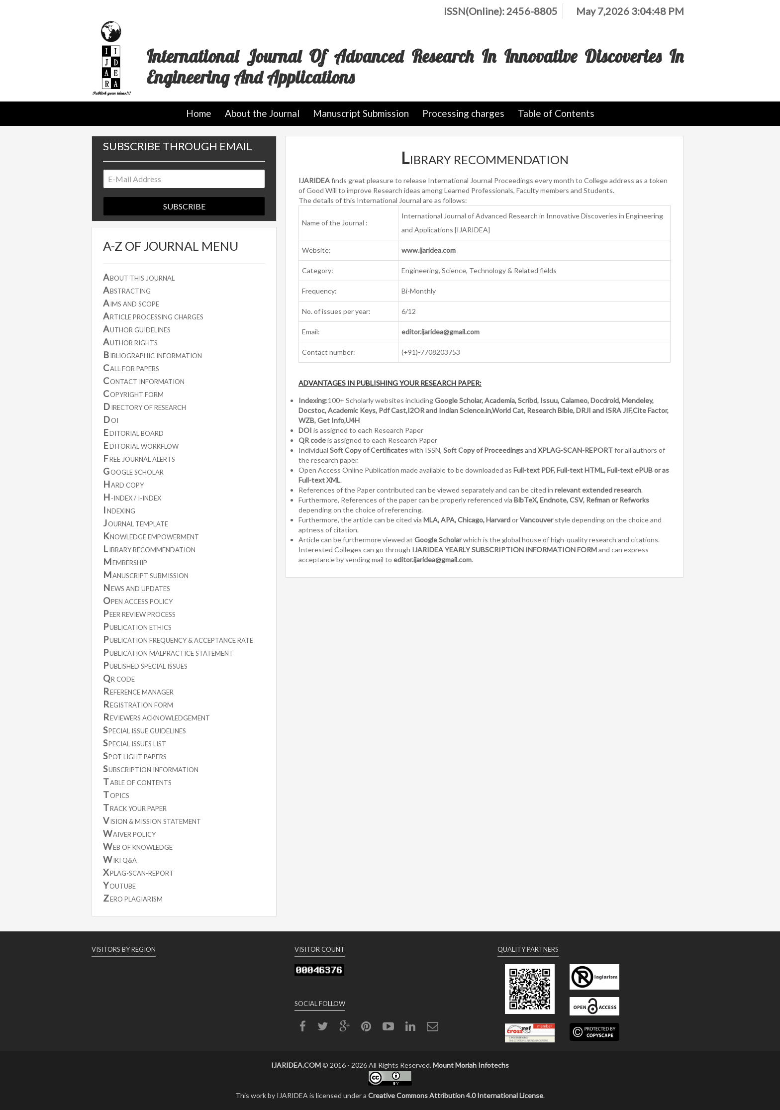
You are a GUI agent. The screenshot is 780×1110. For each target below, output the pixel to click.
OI (110, 419)
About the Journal (262, 113)
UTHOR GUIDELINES (137, 328)
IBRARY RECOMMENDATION (149, 548)
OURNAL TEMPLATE (135, 522)
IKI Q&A (120, 859)
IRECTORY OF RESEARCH (144, 406)
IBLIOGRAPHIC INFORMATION (152, 354)
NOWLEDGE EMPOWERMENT (151, 535)
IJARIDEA (314, 180)
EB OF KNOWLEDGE (138, 846)
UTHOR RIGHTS (130, 341)
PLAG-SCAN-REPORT (138, 872)
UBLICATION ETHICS (137, 626)
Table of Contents (556, 113)
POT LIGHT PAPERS (135, 755)
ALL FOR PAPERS (131, 367)
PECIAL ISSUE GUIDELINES (144, 729)
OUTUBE (119, 885)
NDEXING (119, 510)
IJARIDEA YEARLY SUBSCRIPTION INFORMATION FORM (504, 549)
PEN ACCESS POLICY (138, 600)
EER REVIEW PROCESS (139, 613)
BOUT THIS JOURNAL (139, 277)
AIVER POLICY (129, 833)
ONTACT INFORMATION (144, 380)
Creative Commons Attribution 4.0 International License (455, 1095)
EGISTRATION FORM (138, 704)
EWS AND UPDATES (136, 587)
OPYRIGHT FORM (133, 393)
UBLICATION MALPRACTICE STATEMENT (168, 652)
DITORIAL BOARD (133, 432)
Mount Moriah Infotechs (471, 1065)
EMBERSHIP (125, 561)
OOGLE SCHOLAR (133, 471)
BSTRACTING (127, 290)
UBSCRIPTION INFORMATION (150, 768)
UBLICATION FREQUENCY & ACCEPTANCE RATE (178, 639)
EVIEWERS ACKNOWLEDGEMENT (156, 716)
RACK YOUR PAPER (135, 807)
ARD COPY (123, 484)
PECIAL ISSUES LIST (134, 742)
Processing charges (463, 113)
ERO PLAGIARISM (133, 898)
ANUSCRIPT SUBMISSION (146, 574)
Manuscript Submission (361, 113)
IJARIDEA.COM (296, 1065)
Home (198, 113)
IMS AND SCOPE (131, 303)
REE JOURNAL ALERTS (139, 458)
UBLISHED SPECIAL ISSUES (145, 665)
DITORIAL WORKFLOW (141, 445)
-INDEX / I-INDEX (132, 497)
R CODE (119, 678)
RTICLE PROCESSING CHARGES (153, 315)
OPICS (116, 794)
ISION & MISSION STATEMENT (152, 820)
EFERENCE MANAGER (138, 691)
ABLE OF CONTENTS (137, 781)
